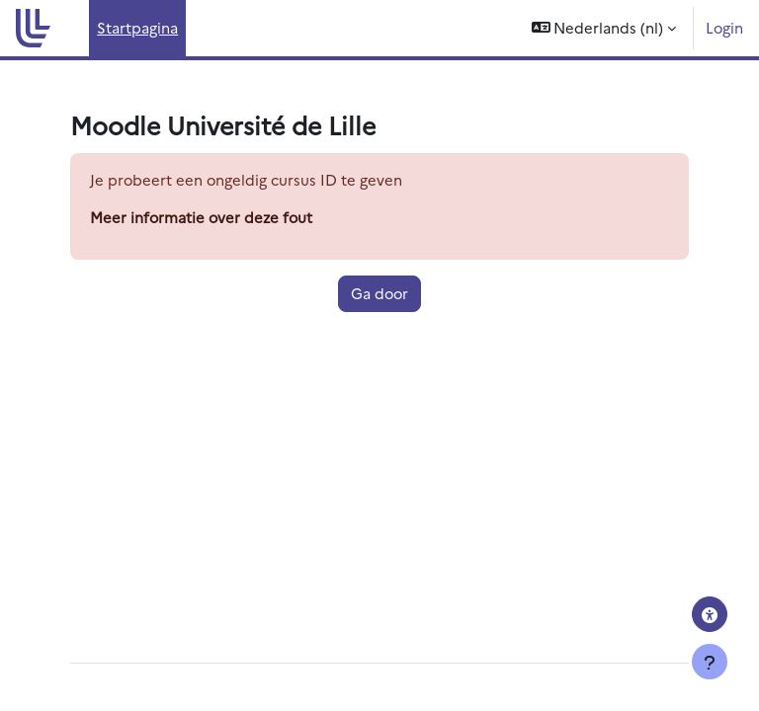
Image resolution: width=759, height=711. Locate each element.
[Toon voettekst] (709, 661)
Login (724, 27)
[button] (604, 28)
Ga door (379, 292)
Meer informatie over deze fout (201, 216)
